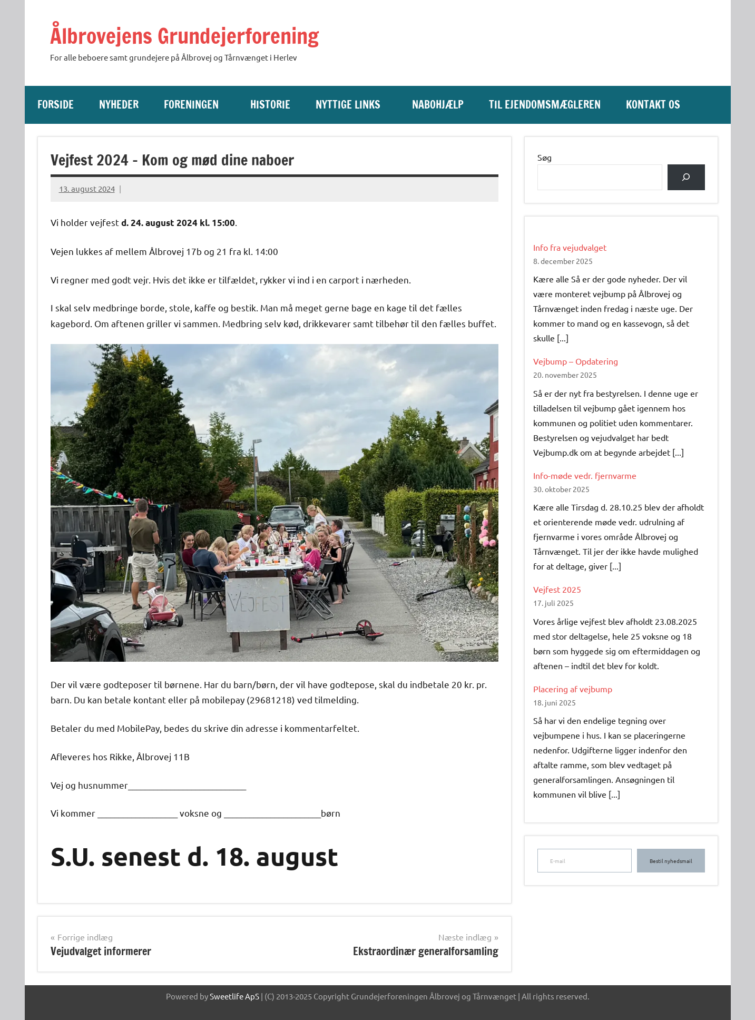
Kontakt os (653, 104)
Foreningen (196, 104)
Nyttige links (353, 104)
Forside (55, 104)
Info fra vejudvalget (569, 246)
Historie (270, 104)
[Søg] (686, 177)
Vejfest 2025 (557, 589)
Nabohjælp (438, 104)
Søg (544, 156)
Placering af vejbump (572, 688)
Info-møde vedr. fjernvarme (584, 474)
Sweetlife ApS (234, 996)
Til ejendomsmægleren (545, 104)
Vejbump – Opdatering (575, 361)
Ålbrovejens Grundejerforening (187, 36)
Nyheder (119, 104)
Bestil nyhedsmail (671, 861)
